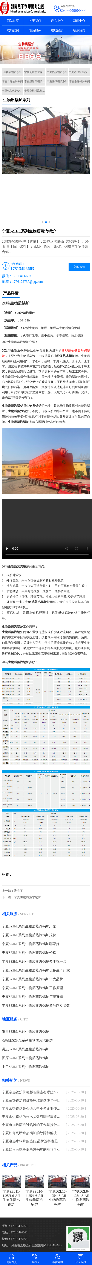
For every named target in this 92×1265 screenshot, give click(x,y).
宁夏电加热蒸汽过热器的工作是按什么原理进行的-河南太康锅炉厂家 (33, 1125)
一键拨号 (34, 1258)
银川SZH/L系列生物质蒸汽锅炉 (25, 1031)
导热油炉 (54, 356)
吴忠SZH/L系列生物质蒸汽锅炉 (25, 1049)
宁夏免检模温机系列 (35, 90)
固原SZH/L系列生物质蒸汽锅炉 (25, 1058)
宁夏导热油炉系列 (12, 81)
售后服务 (35, 30)
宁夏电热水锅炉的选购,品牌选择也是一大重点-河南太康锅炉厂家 (33, 1141)
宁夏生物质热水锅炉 (27, 897)
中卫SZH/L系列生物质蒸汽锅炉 (25, 1067)
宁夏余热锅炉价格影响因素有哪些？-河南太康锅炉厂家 (33, 1092)
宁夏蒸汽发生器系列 (79, 72)
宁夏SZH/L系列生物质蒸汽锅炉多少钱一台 (34, 961)
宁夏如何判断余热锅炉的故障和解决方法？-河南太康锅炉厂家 (33, 1133)
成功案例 (13, 30)
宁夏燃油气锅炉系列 (35, 81)
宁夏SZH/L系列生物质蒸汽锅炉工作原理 (32, 988)
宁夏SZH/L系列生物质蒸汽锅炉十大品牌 (32, 979)
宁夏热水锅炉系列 (57, 72)
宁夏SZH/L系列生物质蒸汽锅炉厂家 (29, 926)
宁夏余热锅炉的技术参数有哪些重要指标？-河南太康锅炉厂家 (33, 1116)
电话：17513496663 (15, 1232)
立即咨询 (79, 267)
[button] (42, 60)
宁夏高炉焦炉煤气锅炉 (35, 72)
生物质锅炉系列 (12, 72)
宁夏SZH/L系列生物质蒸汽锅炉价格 (29, 952)
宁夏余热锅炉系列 (79, 81)
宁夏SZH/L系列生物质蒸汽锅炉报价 (29, 935)
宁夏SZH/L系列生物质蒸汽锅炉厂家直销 (32, 997)
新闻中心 (79, 20)
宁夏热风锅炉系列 (57, 81)
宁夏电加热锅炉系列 (12, 90)
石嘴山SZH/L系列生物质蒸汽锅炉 (27, 1040)
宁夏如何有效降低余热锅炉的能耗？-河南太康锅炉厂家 (33, 1149)
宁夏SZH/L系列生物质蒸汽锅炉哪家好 (31, 944)
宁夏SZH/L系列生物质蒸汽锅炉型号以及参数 (36, 1005)
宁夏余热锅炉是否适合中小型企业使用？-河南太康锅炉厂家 (33, 1108)
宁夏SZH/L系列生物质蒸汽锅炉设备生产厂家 (36, 970)
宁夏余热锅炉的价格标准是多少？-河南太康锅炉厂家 (33, 1100)
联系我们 (79, 30)
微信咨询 (57, 1258)
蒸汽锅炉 (23, 342)
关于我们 (35, 20)
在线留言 (57, 30)
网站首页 (13, 20)
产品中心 (57, 20)
